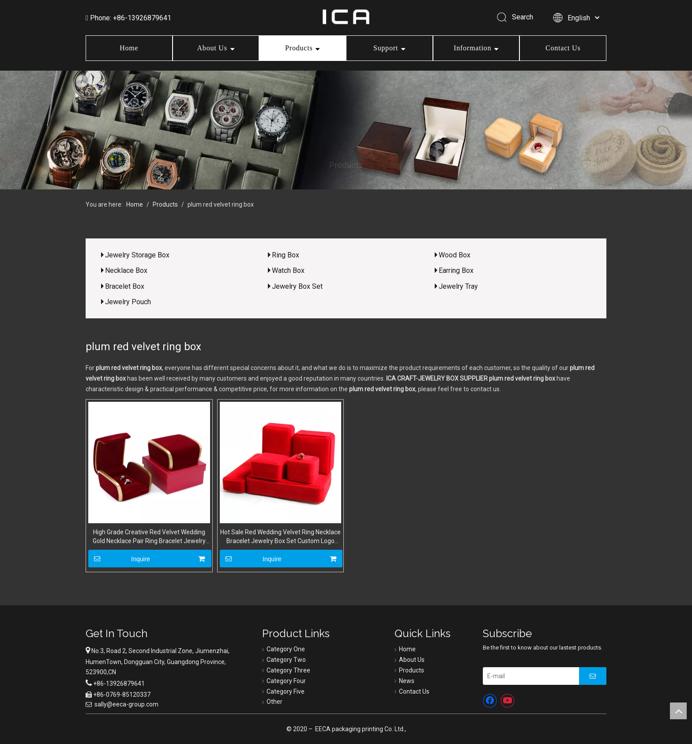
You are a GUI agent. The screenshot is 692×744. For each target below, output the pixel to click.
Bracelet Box (124, 286)
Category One (286, 649)
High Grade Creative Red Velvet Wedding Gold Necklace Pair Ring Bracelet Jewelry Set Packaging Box (149, 537)
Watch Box (288, 270)
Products (298, 48)
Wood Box (454, 255)
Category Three (288, 670)
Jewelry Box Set (297, 286)
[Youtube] (507, 701)
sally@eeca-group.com (126, 704)
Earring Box (456, 270)
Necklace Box (126, 270)
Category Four (286, 680)
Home (129, 48)
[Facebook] (490, 701)
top (678, 710)
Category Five (286, 691)
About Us (212, 48)
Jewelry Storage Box (137, 255)
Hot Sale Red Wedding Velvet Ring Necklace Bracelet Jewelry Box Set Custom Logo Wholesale (280, 537)
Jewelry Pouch (128, 302)
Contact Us (563, 48)
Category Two (286, 659)
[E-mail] (529, 676)
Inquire (119, 558)
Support (385, 48)
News (406, 680)
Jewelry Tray (458, 286)
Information (472, 48)
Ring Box (285, 255)
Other (274, 701)
